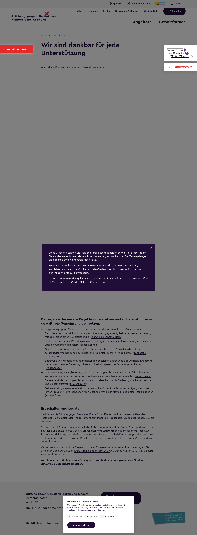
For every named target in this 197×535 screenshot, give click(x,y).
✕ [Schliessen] (151, 248)
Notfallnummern (182, 67)
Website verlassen (17, 49)
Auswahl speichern (81, 525)
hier (103, 510)
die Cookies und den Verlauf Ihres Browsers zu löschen (105, 269)
